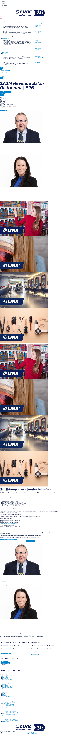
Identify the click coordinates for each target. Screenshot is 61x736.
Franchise (4, 684)
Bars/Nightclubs (5, 677)
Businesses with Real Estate (7, 679)
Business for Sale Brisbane (10, 710)
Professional (4, 692)
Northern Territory (5, 707)
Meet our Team (5, 72)
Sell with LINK (5, 20)
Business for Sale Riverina (10, 706)
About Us (4, 53)
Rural (3, 694)
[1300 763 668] (0, 1)
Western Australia (5, 721)
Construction (4, 680)
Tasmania (4, 715)
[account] (0, 3)
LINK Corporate (5, 52)
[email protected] (6, 523)
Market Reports (38, 42)
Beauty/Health (5, 678)
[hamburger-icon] (1, 69)
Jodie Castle (2, 188)
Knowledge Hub (5, 38)
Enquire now (3, 110)
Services (4, 695)
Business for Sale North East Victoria (12, 720)
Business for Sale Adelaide (10, 714)
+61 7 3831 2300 (3, 194)
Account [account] (3, 3)
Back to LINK (4, 76)
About (3, 71)
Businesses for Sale (6, 70)
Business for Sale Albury (9, 704)
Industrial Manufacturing (7, 687)
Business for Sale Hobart (10, 716)
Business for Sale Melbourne (10, 719)
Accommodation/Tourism (7, 675)
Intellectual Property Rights (7, 688)
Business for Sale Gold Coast (10, 711)
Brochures (37, 43)
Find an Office (4, 5)
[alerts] (0, 671)
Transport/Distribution (6, 696)
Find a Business (5, 19)
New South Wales (5, 703)
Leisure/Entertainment (6, 689)
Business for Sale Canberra (10, 702)
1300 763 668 (4, 1)
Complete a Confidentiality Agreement (8, 539)
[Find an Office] (0, 5)
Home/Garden (5, 685)
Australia (2, 7)
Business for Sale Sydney (10, 705)
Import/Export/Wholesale (7, 686)
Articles (36, 41)
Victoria (3, 718)
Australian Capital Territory (7, 701)
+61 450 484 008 (3, 583)
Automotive (4, 676)
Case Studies (37, 44)
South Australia (5, 713)
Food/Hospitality (5, 683)
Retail (3, 693)
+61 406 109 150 (3, 196)
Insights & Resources (39, 40)
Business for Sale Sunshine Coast (11, 712)
